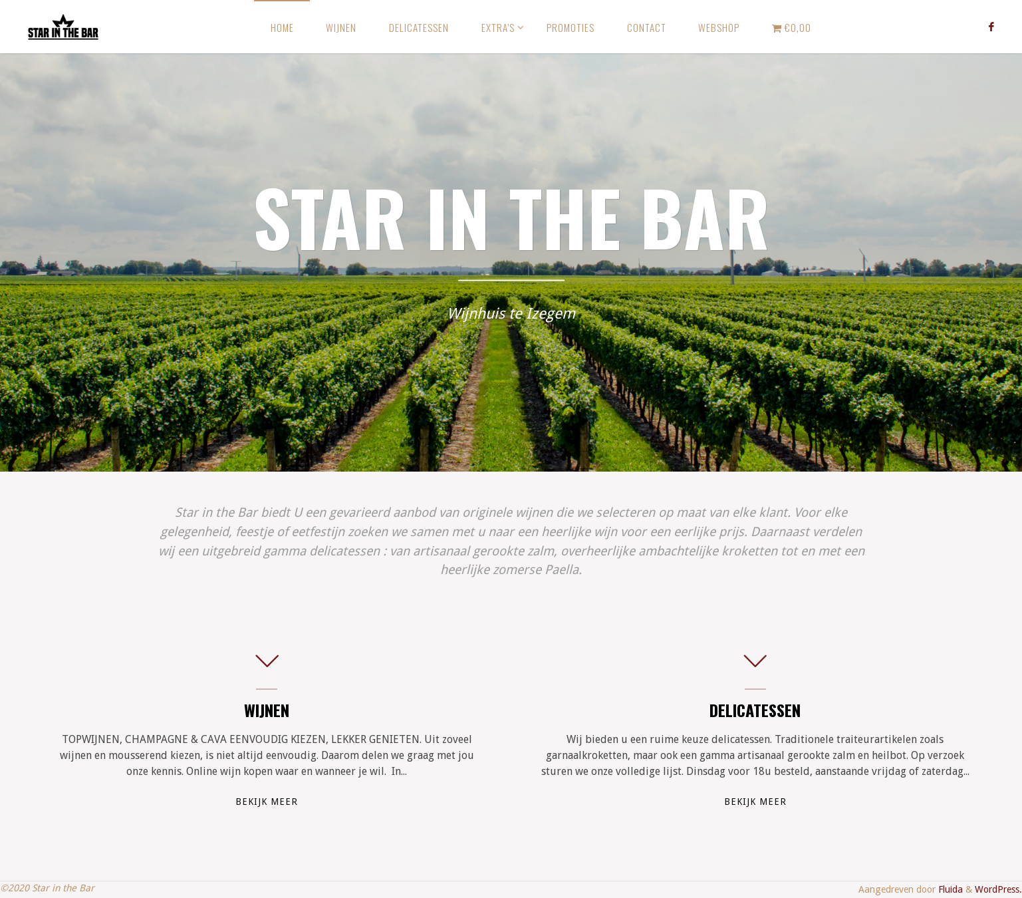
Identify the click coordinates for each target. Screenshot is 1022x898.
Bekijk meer (266, 802)
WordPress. (998, 889)
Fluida (949, 889)
